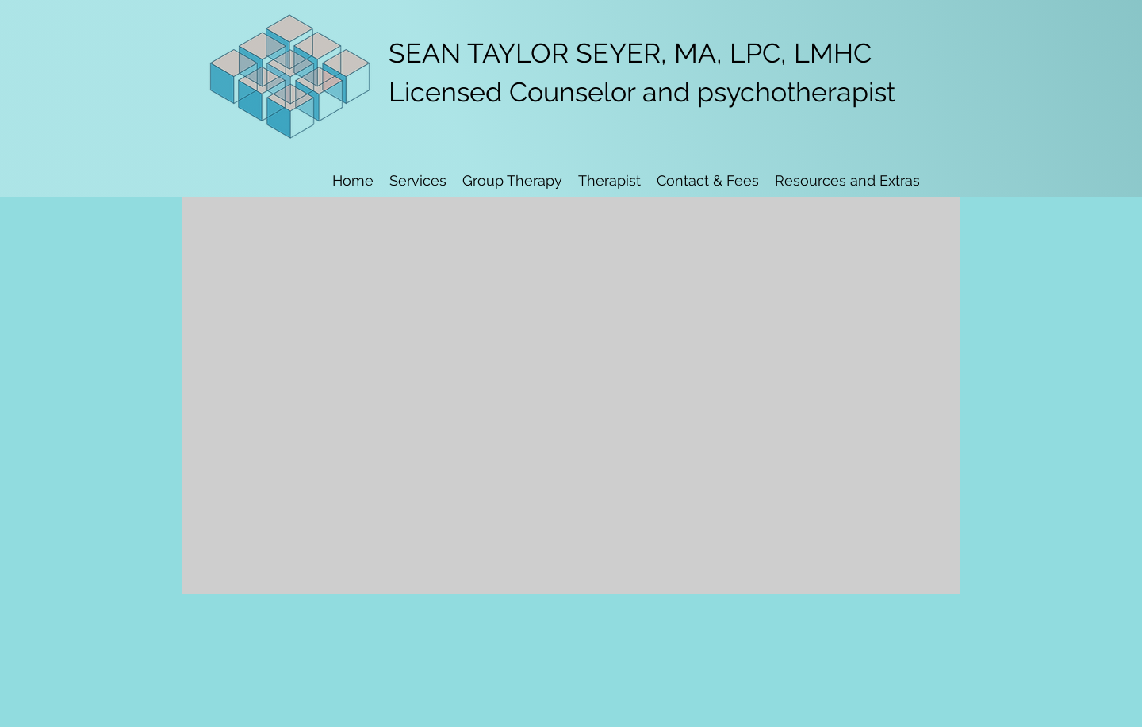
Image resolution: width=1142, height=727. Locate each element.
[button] (609, 180)
